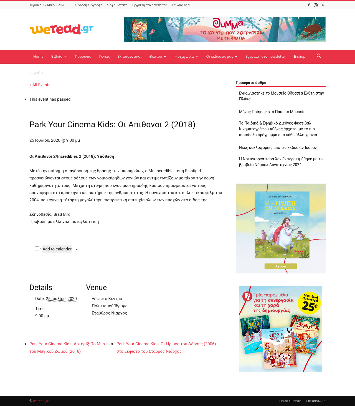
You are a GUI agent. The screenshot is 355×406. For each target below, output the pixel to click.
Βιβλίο (59, 56)
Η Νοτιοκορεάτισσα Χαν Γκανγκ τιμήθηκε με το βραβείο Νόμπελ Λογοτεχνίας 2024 (281, 162)
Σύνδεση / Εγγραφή (88, 5)
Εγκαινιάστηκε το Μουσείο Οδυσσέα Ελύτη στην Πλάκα (281, 96)
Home (38, 56)
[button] (319, 56)
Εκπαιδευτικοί (129, 56)
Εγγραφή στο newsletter (149, 5)
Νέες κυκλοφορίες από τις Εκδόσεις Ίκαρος (278, 147)
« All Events (39, 84)
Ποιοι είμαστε (290, 401)
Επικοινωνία (181, 5)
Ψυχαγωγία (186, 56)
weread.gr (41, 401)
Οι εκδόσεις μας (221, 56)
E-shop (299, 56)
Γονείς (104, 56)
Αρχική (34, 72)
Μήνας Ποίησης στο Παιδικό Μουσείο (272, 112)
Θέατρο (157, 56)
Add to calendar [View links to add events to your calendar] (57, 249)
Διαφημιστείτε (117, 5)
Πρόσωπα (83, 56)
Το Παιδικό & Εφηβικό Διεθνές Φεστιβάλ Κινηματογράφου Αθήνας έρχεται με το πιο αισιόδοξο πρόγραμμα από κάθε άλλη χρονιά (278, 129)
